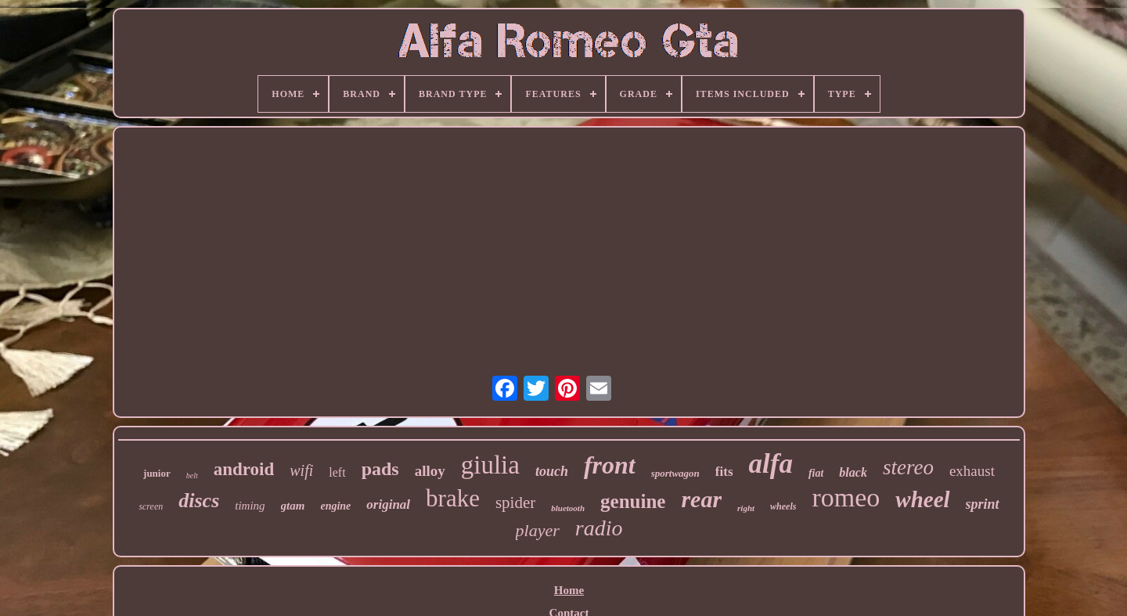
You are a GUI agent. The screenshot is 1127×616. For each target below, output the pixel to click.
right (745, 508)
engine (335, 506)
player (538, 530)
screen (151, 506)
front (610, 465)
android (244, 469)
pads (380, 469)
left (337, 472)
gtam (293, 505)
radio (599, 528)
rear (701, 499)
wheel (922, 499)
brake (453, 498)
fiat (815, 473)
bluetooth (568, 508)
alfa (771, 463)
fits (724, 471)
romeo (846, 497)
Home (569, 590)
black (853, 472)
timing (250, 505)
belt (192, 475)
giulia (490, 465)
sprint (982, 504)
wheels (783, 506)
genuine (632, 501)
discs (198, 500)
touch (551, 471)
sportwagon (675, 473)
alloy (430, 471)
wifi (301, 470)
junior (157, 473)
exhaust (972, 471)
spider (515, 502)
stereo (908, 467)
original (388, 504)
